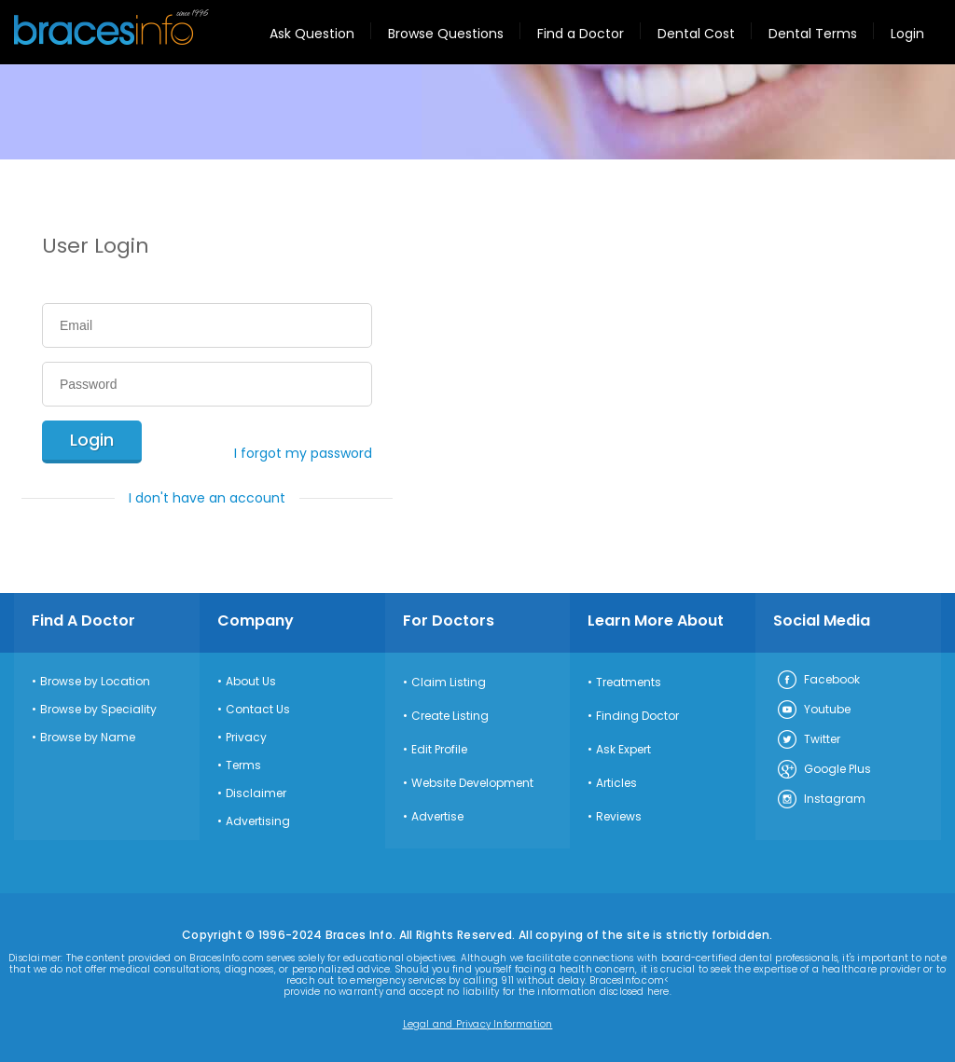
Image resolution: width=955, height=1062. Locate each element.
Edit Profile (439, 749)
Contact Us (258, 709)
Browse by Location (95, 681)
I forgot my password (303, 453)
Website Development (472, 783)
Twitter (808, 740)
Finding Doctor (637, 716)
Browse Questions (446, 33)
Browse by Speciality (98, 709)
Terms (243, 765)
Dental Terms (812, 33)
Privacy (246, 737)
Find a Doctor (580, 33)
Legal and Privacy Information (478, 1024)
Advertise (437, 816)
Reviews (619, 816)
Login (907, 33)
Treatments (628, 682)
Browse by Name (87, 737)
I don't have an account (207, 498)
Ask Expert (623, 749)
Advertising (258, 821)
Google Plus (823, 770)
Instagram (820, 800)
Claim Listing (448, 682)
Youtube (813, 710)
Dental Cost (696, 33)
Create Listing (450, 716)
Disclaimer (256, 793)
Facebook (818, 680)
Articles (616, 783)
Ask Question (312, 33)
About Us (251, 681)
